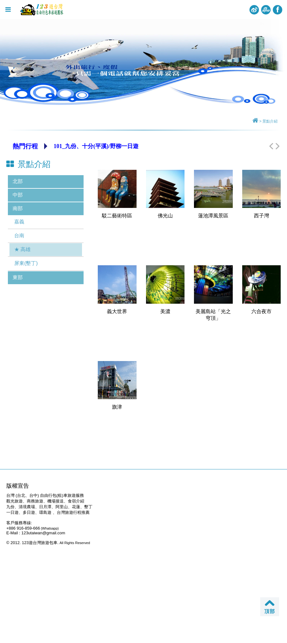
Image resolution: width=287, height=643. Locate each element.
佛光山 (165, 215)
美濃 (165, 311)
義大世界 (117, 311)
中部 (18, 195)
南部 (18, 208)
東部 (18, 277)
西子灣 (261, 215)
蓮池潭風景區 (213, 215)
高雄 (25, 249)
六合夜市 (261, 311)
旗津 (117, 407)
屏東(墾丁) (26, 263)
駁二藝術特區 (117, 215)
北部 (18, 181)
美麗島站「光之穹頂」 (213, 315)
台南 (19, 235)
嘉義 (19, 221)
